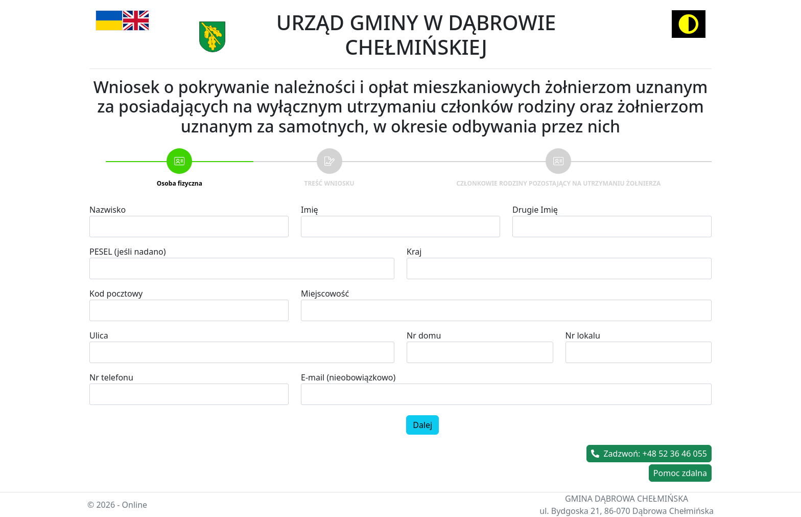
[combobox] (506, 310)
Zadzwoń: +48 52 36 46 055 (649, 453)
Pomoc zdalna (680, 473)
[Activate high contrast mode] (688, 24)
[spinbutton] (189, 394)
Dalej (422, 425)
